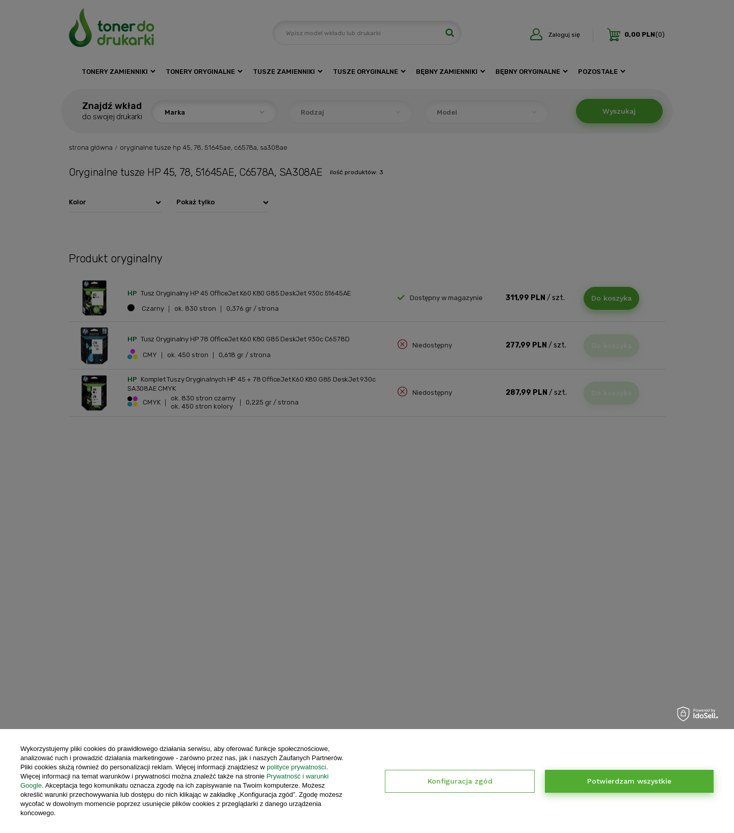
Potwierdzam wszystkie (629, 781)
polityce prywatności (296, 767)
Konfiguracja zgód (460, 781)
